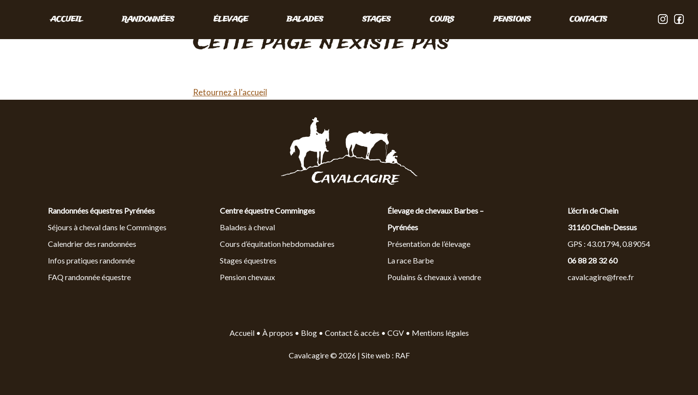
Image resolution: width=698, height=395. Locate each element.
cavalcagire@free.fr (601, 277)
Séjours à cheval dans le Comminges (107, 227)
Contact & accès (352, 332)
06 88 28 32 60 (592, 260)
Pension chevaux (247, 277)
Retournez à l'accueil (230, 92)
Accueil (66, 19)
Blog (309, 332)
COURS (442, 19)
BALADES (305, 19)
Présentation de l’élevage (428, 243)
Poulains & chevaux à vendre (434, 277)
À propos (277, 332)
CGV (395, 332)
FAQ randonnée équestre (89, 277)
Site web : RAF (385, 355)
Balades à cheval (247, 227)
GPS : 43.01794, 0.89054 (609, 243)
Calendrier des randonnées (92, 243)
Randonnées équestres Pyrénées (101, 210)
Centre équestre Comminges (267, 210)
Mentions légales (440, 332)
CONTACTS (588, 19)
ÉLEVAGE (230, 19)
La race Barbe (410, 260)
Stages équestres (248, 260)
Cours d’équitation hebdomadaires (277, 243)
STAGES (376, 19)
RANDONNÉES (148, 19)
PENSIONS (512, 19)
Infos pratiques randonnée (91, 260)
